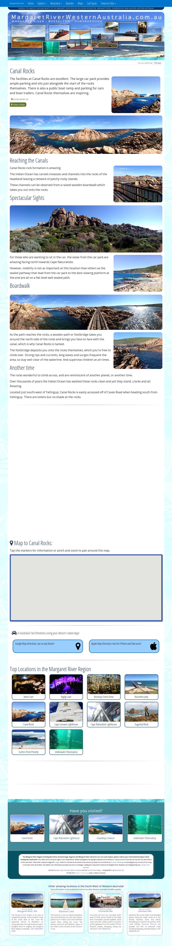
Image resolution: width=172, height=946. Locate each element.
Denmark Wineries (149, 924)
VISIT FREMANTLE (104, 929)
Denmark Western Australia (72, 870)
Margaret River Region (23, 915)
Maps (80, 3)
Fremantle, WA (119, 870)
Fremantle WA (106, 911)
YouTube (113, 862)
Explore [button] (41, 3)
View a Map (18, 104)
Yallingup (157, 63)
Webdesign (120, 862)
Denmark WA (144, 911)
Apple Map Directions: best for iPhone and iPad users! (124, 646)
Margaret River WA (17, 3)
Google (57, 862)
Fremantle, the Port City (99, 915)
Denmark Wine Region (94, 870)
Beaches (70, 3)
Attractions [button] (56, 3)
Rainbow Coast (58, 870)
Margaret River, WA (27, 911)
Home (30, 3)
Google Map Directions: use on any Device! (47, 646)
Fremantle (116, 922)
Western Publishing (81, 873)
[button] (86, 585)
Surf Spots (92, 3)
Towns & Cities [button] (108, 3)
